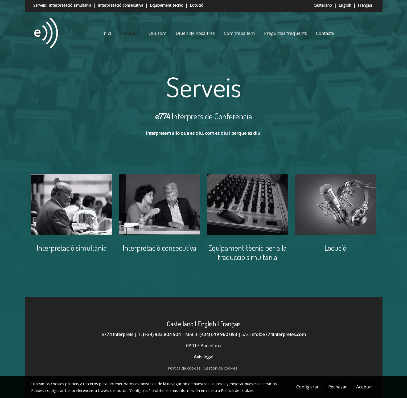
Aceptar (364, 387)
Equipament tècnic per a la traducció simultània (247, 252)
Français (365, 5)
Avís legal (203, 357)
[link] (45, 33)
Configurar (307, 387)
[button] (130, 33)
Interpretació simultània (69, 5)
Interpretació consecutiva (121, 5)
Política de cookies (184, 368)
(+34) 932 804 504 (161, 334)
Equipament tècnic (166, 5)
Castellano (323, 5)
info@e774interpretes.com (278, 334)
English (345, 5)
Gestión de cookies (220, 368)
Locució (196, 5)
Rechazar (337, 387)
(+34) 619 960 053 (217, 334)
